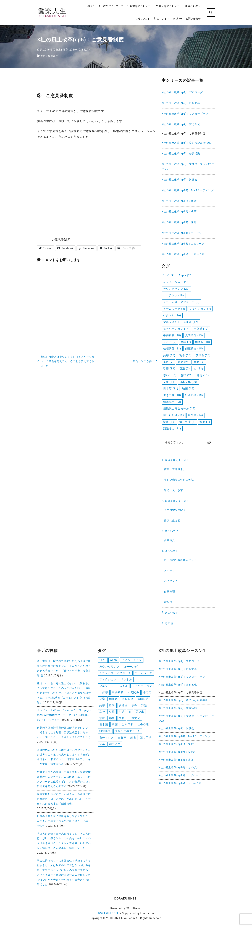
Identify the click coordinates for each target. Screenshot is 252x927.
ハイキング (171, 581)
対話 (144, 706)
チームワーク (143, 673)
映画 (115, 726)
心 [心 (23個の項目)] (198, 368)
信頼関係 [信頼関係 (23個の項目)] (172, 348)
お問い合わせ (193, 18)
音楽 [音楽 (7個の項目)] (205, 422)
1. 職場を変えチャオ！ (139, 6)
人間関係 (133, 693)
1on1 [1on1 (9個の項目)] (169, 275)
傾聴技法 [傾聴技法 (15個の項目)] (194, 348)
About (90, 6)
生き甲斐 (127, 726)
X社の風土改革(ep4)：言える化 (181, 124)
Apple (114, 660)
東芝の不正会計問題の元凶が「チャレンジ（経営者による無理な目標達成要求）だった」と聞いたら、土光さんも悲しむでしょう (64, 732)
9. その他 (167, 623)
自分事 (122, 740)
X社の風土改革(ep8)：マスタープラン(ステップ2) (188, 166)
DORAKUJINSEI (108, 913)
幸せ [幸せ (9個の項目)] (199, 362)
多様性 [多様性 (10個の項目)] (203, 355)
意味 (102, 720)
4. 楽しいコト (142, 18)
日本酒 (103, 726)
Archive (177, 18)
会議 (102, 700)
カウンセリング (109, 666)
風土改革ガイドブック (110, 6)
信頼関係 (127, 700)
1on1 (102, 660)
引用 (112, 713)
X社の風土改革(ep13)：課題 (179, 222)
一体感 (103, 693)
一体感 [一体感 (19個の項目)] (201, 328)
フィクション (108, 680)
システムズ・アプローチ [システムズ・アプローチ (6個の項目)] (181, 302)
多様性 (123, 706)
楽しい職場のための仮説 (179, 479)
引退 (122, 713)
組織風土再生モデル (128, 733)
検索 (208, 442)
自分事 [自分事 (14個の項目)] (195, 415)
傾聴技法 (143, 700)
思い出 (140, 713)
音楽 (102, 746)
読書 (133, 740)
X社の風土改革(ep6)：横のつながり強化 (186, 142)
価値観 (113, 700)
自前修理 (169, 591)
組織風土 (105, 733)
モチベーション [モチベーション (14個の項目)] (176, 328)
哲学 (112, 706)
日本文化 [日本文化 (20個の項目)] (188, 382)
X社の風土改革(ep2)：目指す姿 (181, 103)
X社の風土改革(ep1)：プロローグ (182, 92)
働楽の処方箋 (172, 520)
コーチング (131, 666)
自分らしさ (106, 740)
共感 (102, 706)
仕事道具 (169, 540)
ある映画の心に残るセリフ (180, 559)
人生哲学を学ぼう (175, 510)
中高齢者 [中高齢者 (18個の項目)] (172, 335)
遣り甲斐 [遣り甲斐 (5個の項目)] (187, 422)
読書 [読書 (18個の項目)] (169, 422)
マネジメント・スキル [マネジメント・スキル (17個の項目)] (180, 322)
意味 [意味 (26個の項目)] (187, 375)
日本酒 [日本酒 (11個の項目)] (170, 388)
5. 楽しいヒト (161, 18)
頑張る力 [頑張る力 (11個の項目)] (172, 428)
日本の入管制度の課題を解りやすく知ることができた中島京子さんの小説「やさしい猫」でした (64, 821)
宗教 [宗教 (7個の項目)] (168, 362)
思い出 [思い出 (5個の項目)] (170, 375)
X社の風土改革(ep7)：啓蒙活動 (181, 153)
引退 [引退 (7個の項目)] (184, 368)
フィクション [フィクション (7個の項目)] (200, 308)
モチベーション (142, 686)
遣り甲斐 (146, 740)
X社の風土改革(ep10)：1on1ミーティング (188, 190)
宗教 (134, 706)
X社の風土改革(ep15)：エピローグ (183, 243)
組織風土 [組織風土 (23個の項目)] (172, 402)
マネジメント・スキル (113, 686)
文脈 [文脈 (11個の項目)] (169, 382)
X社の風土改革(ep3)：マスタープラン (185, 113)
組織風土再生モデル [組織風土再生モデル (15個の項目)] (179, 408)
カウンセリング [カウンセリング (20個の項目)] (176, 288)
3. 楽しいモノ (193, 6)
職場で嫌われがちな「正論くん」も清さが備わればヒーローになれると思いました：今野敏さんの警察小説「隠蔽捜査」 (64, 799)
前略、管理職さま (175, 469)
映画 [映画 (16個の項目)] (188, 388)
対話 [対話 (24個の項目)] (184, 362)
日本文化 (134, 720)
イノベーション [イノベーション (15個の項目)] (176, 282)
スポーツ (169, 570)
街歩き (168, 601)
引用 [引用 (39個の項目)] (169, 368)
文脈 (122, 720)
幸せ (102, 713)
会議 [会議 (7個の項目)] (186, 342)
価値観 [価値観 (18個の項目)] (202, 342)
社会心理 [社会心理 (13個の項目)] (194, 395)
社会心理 (143, 726)
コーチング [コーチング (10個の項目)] (173, 295)
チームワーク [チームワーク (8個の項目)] (174, 308)
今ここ (147, 693)
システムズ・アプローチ (115, 673)
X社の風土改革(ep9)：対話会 (179, 179)
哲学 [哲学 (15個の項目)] (185, 355)
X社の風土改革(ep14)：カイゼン (182, 233)
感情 (112, 720)
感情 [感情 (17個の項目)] (203, 375)
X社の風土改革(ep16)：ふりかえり (183, 254)
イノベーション (132, 660)
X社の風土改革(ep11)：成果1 (180, 201)
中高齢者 (117, 693)
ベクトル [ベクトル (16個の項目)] (172, 315)
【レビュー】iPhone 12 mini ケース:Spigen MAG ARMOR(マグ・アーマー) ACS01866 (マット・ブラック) (64, 715)
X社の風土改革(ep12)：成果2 (180, 211)
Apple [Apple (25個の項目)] (186, 275)
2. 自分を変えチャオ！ (168, 6)
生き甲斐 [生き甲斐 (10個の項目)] (172, 395)
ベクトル (126, 680)
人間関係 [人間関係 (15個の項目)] (194, 335)
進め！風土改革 (50, 55)
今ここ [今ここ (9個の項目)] (170, 342)
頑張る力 (114, 746)
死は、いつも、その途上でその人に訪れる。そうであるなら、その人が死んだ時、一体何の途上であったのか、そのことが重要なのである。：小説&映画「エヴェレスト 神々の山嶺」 (64, 693)
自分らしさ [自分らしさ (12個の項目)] (173, 415)
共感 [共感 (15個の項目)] (169, 355)
